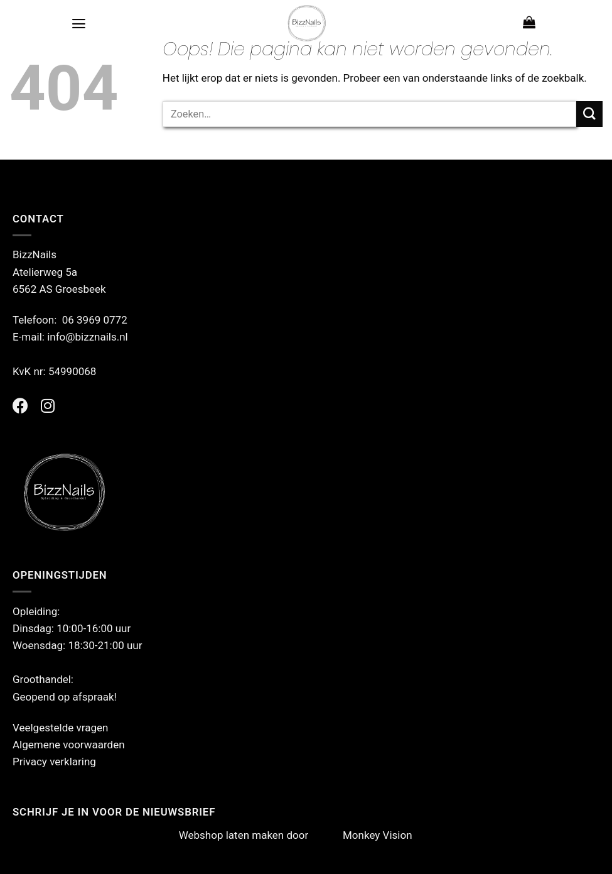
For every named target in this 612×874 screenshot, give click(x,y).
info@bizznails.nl (89, 336)
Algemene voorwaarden (69, 744)
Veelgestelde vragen (60, 727)
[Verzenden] (589, 114)
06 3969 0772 (94, 320)
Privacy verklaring (54, 761)
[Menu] (79, 24)
